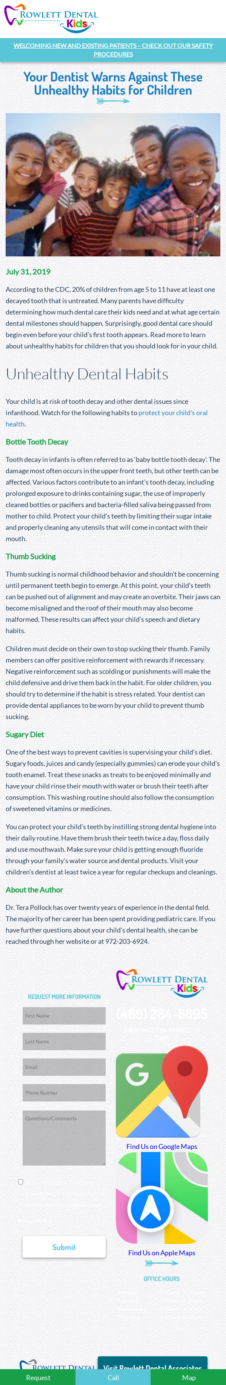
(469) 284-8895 (162, 1012)
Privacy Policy (35, 1220)
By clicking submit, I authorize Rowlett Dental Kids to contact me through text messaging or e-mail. (65, 1192)
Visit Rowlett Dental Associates (152, 1367)
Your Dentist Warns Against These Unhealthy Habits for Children (113, 82)
